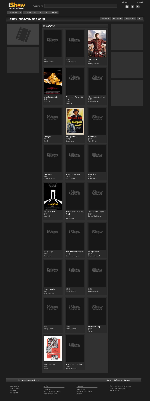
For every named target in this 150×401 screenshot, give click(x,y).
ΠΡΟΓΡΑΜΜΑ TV (15, 12)
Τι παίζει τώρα (81, 389)
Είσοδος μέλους (15, 388)
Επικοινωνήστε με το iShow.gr (29, 380)
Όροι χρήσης (14, 393)
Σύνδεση (125, 2)
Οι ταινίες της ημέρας (50, 394)
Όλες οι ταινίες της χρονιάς (52, 391)
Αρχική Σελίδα (14, 386)
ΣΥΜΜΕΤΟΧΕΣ (117, 19)
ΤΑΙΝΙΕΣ (54, 12)
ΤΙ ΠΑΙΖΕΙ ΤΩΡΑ (30, 12)
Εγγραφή (140, 2)
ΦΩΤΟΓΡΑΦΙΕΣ (130, 19)
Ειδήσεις (79, 394)
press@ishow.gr (123, 388)
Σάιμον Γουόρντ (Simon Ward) (26, 19)
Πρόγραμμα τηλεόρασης (84, 391)
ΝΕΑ (140, 19)
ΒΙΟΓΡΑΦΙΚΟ (105, 19)
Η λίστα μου (47, 389)
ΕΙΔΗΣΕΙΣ (43, 12)
